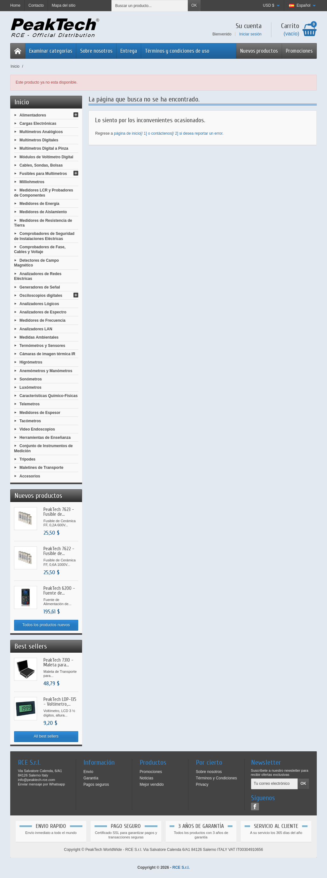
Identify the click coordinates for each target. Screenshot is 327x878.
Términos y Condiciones (216, 778)
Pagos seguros (96, 784)
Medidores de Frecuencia (42, 320)
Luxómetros (30, 387)
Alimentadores (32, 115)
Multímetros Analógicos (41, 132)
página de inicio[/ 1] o (132, 133)
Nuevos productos (259, 51)
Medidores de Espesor (39, 412)
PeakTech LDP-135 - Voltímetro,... (59, 702)
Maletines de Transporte (41, 467)
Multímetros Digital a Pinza (43, 148)
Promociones (299, 51)
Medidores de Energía (39, 203)
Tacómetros (30, 420)
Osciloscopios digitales (40, 295)
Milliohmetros (31, 182)
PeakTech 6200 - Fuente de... (59, 591)
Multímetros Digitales (38, 140)
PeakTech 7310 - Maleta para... (58, 662)
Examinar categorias (50, 51)
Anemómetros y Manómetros (45, 370)
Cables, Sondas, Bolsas (41, 165)
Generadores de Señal (39, 287)
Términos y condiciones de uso (177, 51)
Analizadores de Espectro (42, 312)
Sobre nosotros (96, 51)
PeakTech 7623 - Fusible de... (58, 512)
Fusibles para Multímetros (43, 173)
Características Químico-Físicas (48, 396)
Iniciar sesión (250, 34)
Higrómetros (30, 362)
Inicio (21, 102)
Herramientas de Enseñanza (45, 437)
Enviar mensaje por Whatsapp (41, 784)
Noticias (146, 778)
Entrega (128, 51)
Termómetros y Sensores (42, 345)
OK (194, 5)
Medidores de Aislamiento (43, 212)
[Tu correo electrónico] (274, 783)
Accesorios (29, 476)
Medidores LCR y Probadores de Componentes (43, 193)
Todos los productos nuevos (46, 625)
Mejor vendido (152, 784)
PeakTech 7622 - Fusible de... (58, 551)
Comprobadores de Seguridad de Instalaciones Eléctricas (44, 236)
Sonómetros (30, 379)
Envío (88, 771)
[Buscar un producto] (149, 5)
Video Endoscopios (37, 429)
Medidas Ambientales (38, 337)
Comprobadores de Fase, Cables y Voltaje (39, 249)
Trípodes (27, 459)
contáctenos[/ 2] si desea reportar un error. (187, 133)
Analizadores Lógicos (39, 304)
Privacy (202, 784)
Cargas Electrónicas (37, 123)
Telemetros (29, 404)
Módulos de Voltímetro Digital (46, 156)
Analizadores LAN (35, 328)
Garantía (90, 778)
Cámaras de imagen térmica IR (47, 354)
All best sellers (46, 736)
